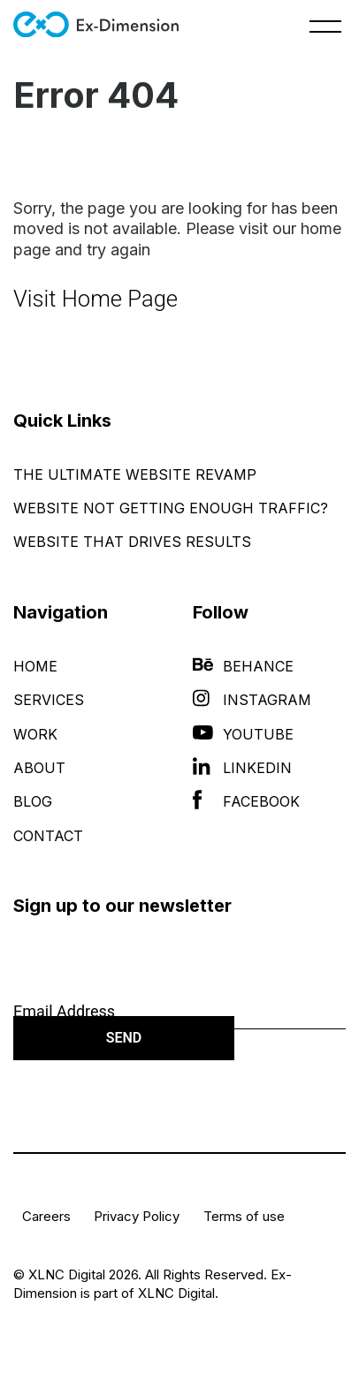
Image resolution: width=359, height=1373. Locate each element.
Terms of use (244, 1216)
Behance (243, 666)
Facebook (246, 801)
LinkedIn (242, 768)
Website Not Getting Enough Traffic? (170, 508)
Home (35, 666)
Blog (32, 801)
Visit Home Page (95, 298)
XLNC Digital (176, 1293)
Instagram (252, 700)
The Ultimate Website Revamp (134, 474)
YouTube (243, 734)
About (39, 768)
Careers (46, 1216)
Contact (48, 836)
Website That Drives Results (132, 541)
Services (48, 700)
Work (35, 734)
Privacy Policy (137, 1216)
